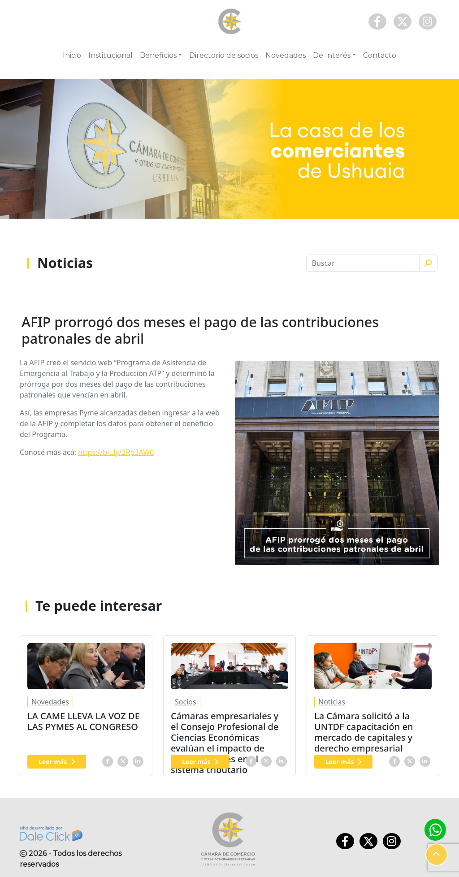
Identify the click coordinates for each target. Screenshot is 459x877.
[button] (436, 854)
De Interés (332, 55)
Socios (185, 702)
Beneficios (158, 55)
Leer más (57, 761)
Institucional (110, 55)
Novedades (285, 55)
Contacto (379, 55)
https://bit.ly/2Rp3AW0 (116, 452)
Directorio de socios (223, 55)
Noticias (331, 702)
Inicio (72, 55)
